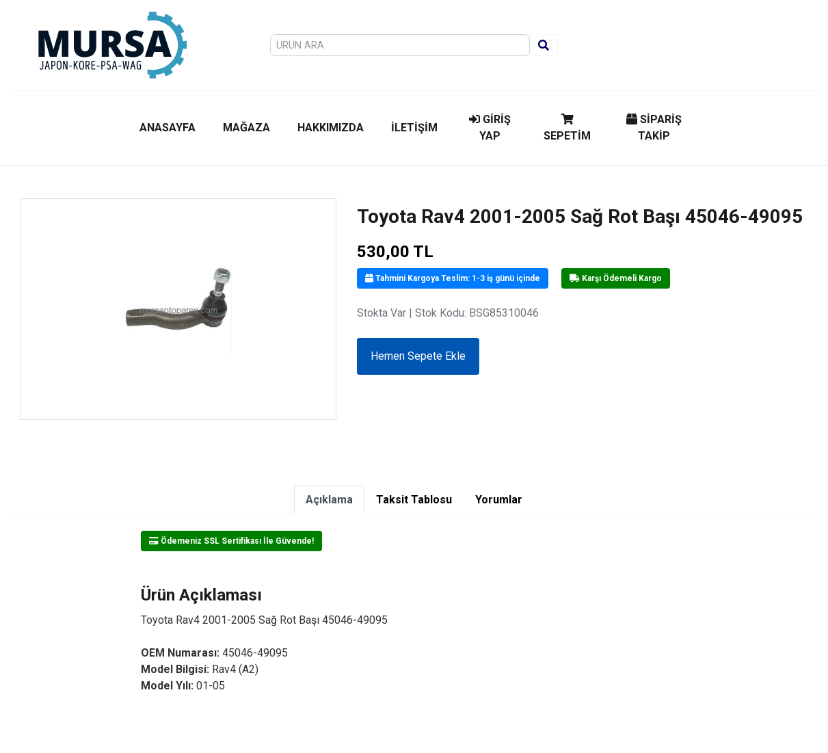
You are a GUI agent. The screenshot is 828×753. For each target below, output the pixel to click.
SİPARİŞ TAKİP (654, 127)
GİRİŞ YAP (490, 127)
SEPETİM (567, 128)
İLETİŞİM (414, 127)
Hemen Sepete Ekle (418, 355)
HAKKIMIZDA (330, 127)
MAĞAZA (246, 127)
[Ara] (543, 45)
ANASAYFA (167, 127)
